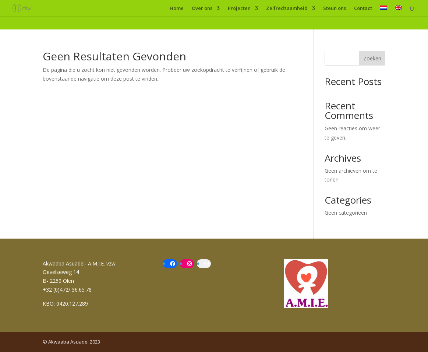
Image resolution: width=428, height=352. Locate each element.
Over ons (202, 8)
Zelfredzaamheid (287, 8)
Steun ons (334, 8)
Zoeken (372, 58)
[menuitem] (383, 11)
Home (177, 8)
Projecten (239, 8)
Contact (363, 8)
